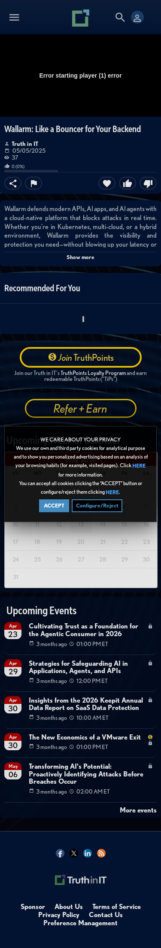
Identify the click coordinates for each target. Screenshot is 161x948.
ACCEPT (54, 506)
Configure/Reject (97, 506)
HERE (139, 466)
